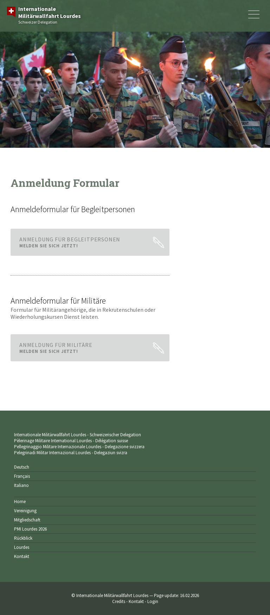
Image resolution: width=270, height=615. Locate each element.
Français (22, 476)
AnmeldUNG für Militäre (83, 347)
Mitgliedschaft (27, 520)
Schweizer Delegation (49, 15)
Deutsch (21, 467)
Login (152, 601)
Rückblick (23, 538)
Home (20, 502)
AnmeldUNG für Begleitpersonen (83, 242)
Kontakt (21, 556)
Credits (118, 601)
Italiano (21, 485)
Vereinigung (25, 511)
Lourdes (21, 547)
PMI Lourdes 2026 (30, 529)
